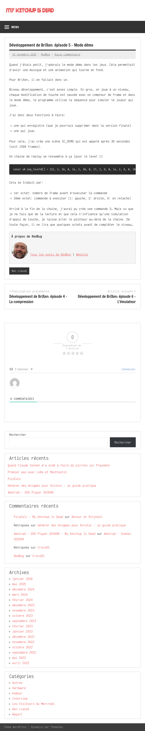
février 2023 (22, 626)
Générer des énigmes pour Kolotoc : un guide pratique (52, 486)
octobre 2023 (22, 616)
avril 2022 (20, 663)
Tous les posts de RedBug (50, 255)
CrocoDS (43, 547)
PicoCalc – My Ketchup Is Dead (38, 517)
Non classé (19, 270)
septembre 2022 (24, 653)
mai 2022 (19, 658)
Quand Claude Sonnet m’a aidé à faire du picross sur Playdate (59, 465)
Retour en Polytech (87, 517)
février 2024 (22, 600)
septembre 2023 (24, 621)
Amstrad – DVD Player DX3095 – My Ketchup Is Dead (54, 534)
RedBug (45, 54)
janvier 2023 (22, 631)
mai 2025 (19, 584)
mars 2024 (20, 595)
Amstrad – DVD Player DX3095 (31, 492)
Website (82, 255)
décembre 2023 (23, 605)
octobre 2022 (22, 647)
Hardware (19, 688)
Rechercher (17, 435)
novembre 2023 (23, 610)
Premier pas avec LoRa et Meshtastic (37, 472)
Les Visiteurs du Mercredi (33, 704)
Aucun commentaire (67, 54)
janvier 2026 (22, 579)
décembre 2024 (23, 589)
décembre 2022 (23, 637)
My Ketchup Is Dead (30, 11)
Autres (17, 683)
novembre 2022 (23, 642)
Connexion (127, 369)
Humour (17, 693)
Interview (20, 699)
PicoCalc (14, 479)
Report (17, 714)
